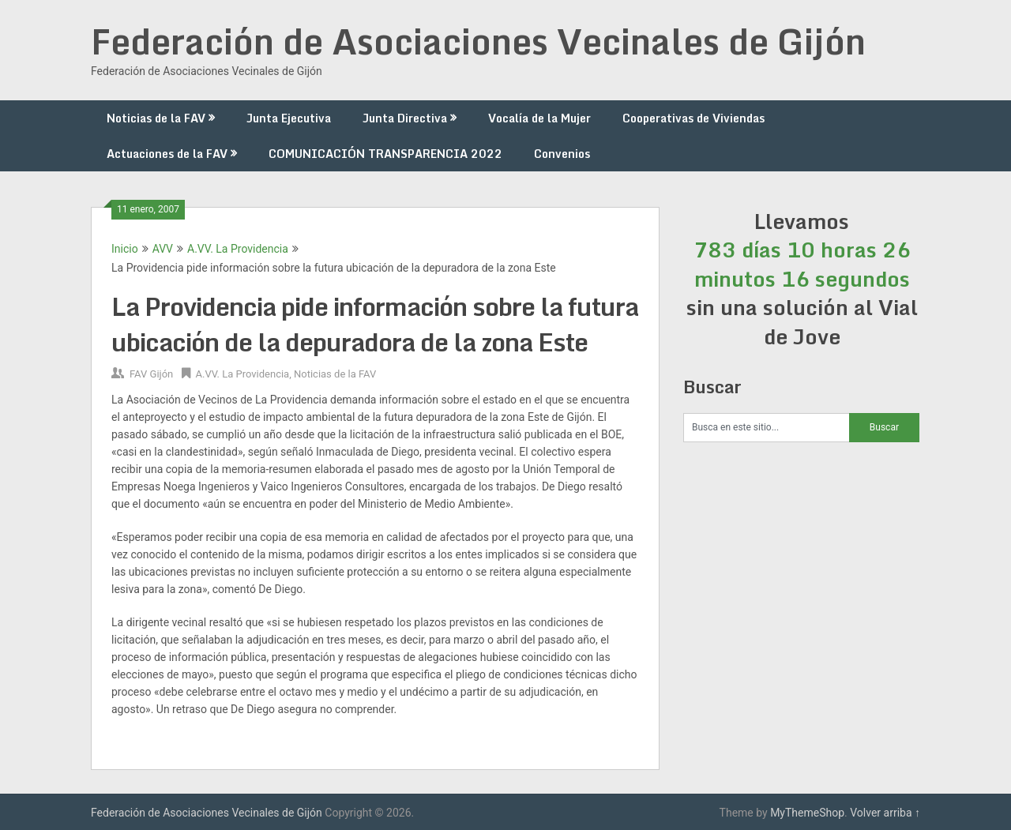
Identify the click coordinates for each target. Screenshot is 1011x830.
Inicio (124, 248)
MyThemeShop (807, 812)
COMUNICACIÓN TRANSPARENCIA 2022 (385, 154)
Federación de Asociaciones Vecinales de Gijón (478, 41)
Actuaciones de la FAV (167, 154)
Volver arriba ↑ (885, 812)
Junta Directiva (405, 118)
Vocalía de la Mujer (539, 118)
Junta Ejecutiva (288, 118)
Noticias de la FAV (156, 118)
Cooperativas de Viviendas (693, 118)
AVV (162, 248)
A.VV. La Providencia (237, 248)
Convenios (562, 154)
